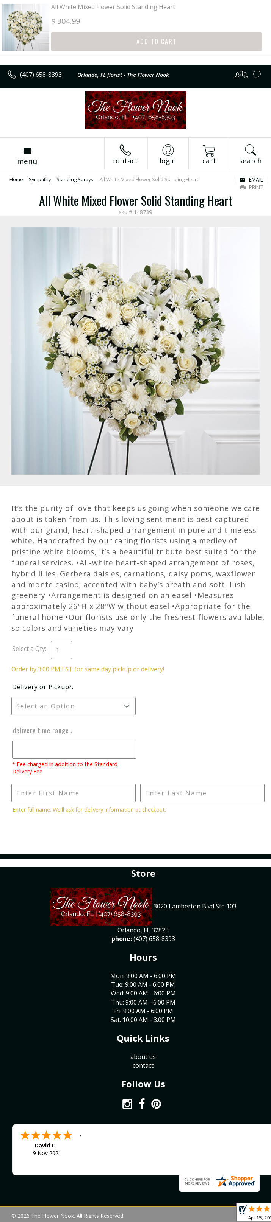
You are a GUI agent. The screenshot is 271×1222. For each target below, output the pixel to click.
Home (16, 179)
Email (251, 179)
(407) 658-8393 (41, 74)
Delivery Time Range (41, 730)
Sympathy (40, 179)
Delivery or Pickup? (42, 687)
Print (251, 187)
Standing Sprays (74, 179)
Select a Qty (28, 648)
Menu (27, 161)
